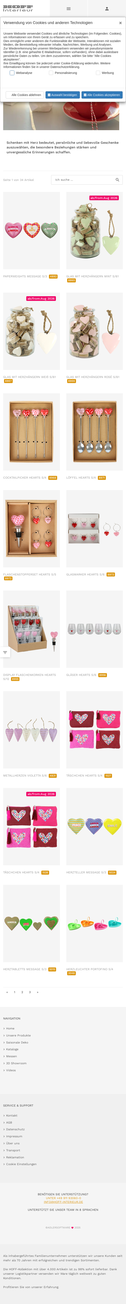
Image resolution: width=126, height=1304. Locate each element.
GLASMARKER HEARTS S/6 (90, 574)
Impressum (14, 1136)
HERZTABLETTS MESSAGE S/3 (29, 969)
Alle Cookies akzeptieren (101, 95)
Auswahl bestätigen (62, 95)
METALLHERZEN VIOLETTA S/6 (30, 775)
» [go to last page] (37, 992)
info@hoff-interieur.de (63, 1202)
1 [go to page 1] (14, 992)
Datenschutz (15, 1129)
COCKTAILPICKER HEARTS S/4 (30, 477)
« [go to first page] (7, 992)
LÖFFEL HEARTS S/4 (86, 477)
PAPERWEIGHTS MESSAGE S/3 (30, 276)
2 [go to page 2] (22, 992)
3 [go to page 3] (30, 992)
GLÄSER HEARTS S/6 (86, 675)
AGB (9, 1122)
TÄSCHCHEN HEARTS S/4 (89, 775)
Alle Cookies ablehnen (24, 95)
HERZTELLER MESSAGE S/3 (91, 872)
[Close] (119, 21)
